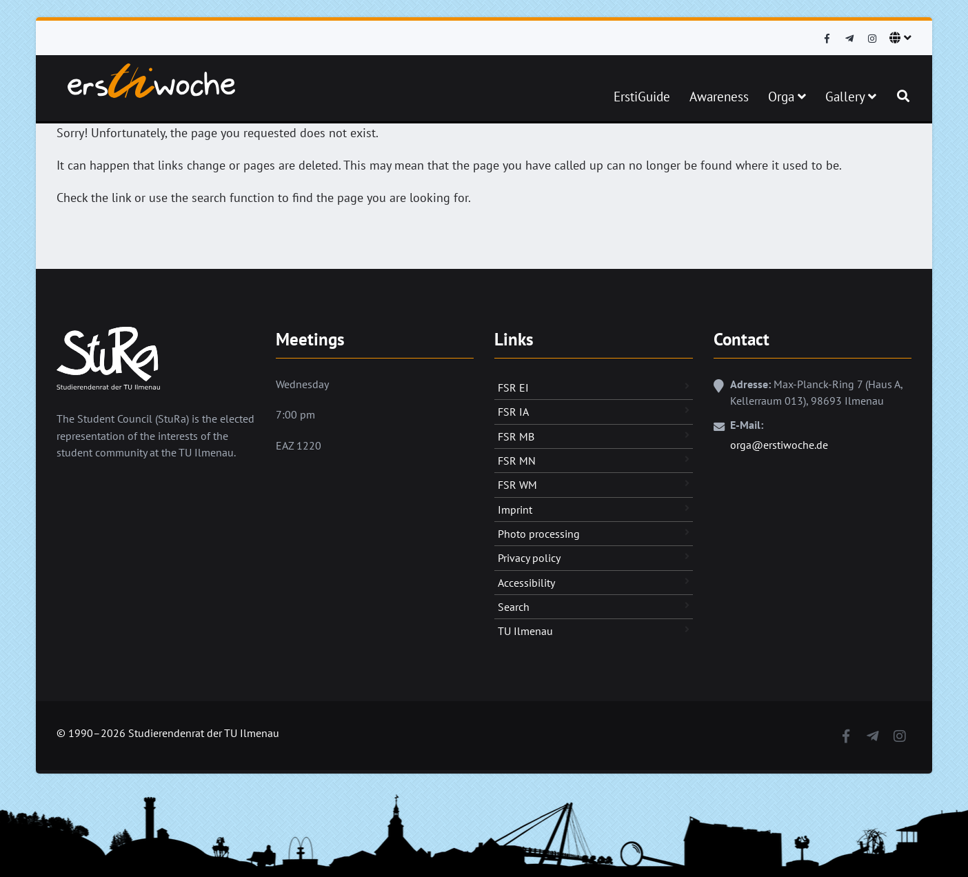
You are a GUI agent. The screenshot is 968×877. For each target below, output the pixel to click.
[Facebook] (826, 39)
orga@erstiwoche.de (779, 445)
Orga (787, 96)
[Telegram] (849, 39)
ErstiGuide (642, 96)
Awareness (719, 96)
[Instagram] (872, 39)
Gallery (850, 96)
